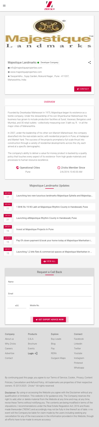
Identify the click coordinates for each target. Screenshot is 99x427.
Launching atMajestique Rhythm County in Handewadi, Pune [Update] (46, 218)
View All (49, 261)
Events (31, 348)
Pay (53, 348)
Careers (9, 348)
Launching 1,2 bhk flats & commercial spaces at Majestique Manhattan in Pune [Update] (55, 251)
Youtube (78, 353)
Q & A (30, 339)
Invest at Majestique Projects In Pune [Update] (34, 229)
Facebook (79, 339)
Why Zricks (10, 343)
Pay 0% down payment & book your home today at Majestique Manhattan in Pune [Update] (55, 240)
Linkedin (78, 343)
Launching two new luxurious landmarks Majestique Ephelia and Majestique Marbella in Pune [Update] (55, 195)
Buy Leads (56, 339)
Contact (9, 358)
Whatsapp (79, 367)
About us (9, 339)
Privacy (80, 377)
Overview (49, 102)
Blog (53, 343)
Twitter (77, 348)
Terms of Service (58, 377)
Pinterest (78, 363)
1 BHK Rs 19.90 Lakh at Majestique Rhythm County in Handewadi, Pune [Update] (52, 207)
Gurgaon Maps (58, 358)
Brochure (32, 343)
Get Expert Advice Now (49, 319)
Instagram (79, 358)
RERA (54, 353)
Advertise (9, 353)
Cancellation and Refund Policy (29, 382)
